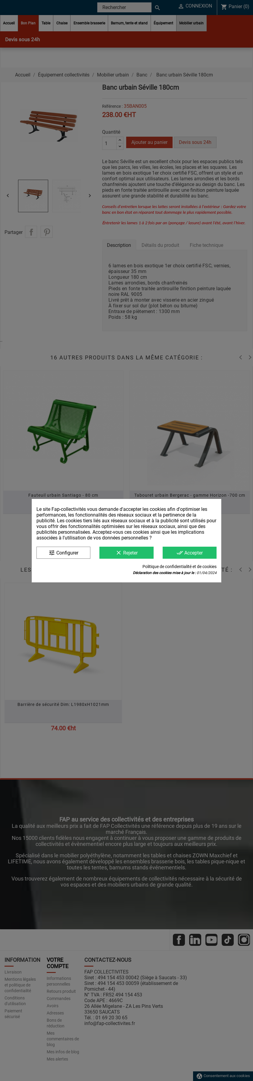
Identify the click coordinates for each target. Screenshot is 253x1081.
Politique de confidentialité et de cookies (179, 566)
